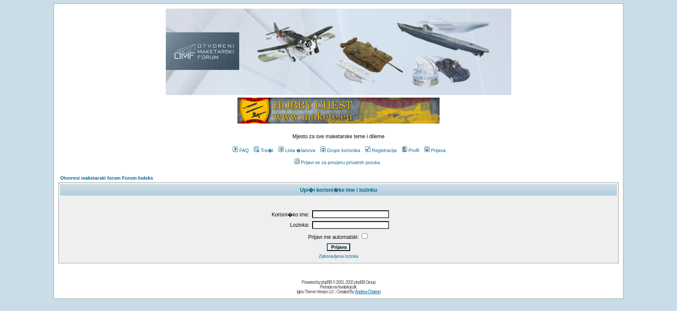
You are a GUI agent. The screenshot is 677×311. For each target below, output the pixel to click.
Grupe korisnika (340, 150)
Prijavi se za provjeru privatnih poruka (337, 162)
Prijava (435, 150)
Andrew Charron (367, 291)
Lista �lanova (296, 150)
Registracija (380, 150)
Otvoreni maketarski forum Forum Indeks (106, 178)
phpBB (326, 282)
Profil (410, 150)
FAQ (241, 150)
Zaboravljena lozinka (338, 256)
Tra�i (263, 150)
